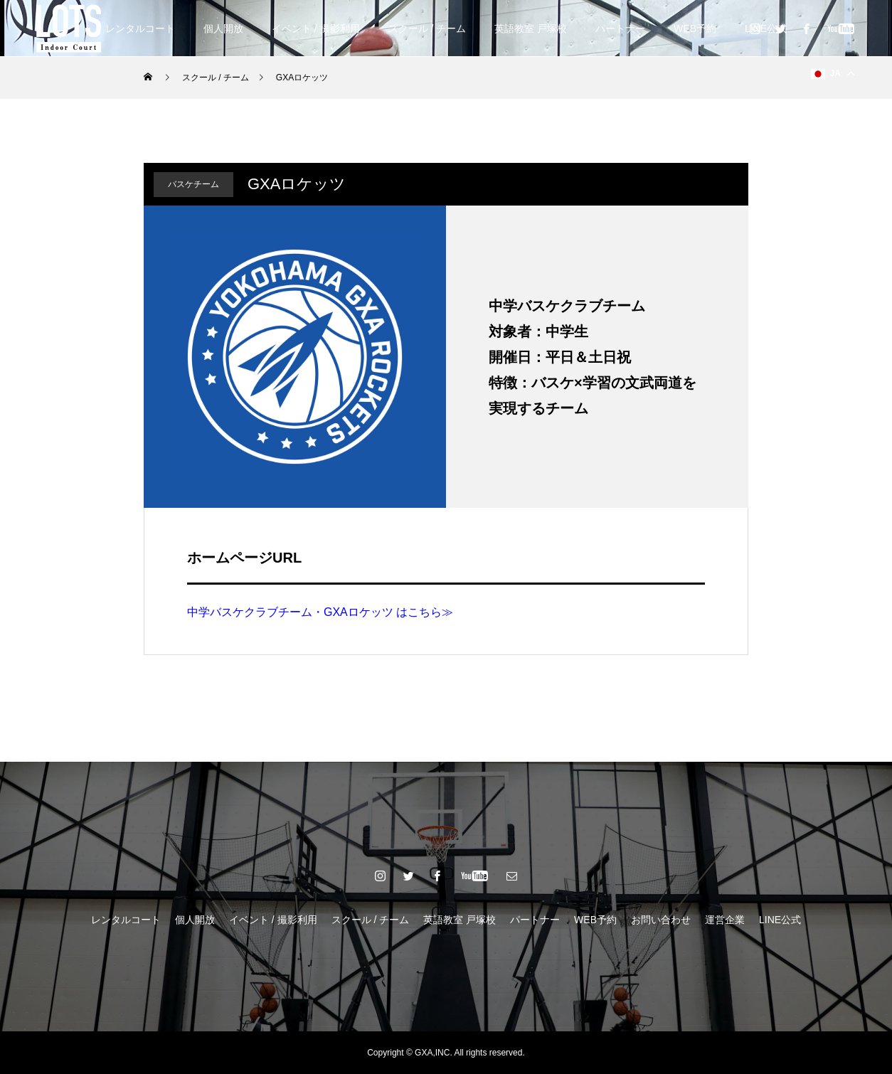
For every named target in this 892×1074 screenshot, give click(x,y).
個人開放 (223, 28)
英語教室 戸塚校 (530, 28)
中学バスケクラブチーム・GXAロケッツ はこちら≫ (320, 612)
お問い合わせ (661, 919)
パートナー (620, 28)
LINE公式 (780, 919)
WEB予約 (695, 28)
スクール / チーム (427, 28)
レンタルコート (140, 28)
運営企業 (725, 919)
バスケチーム (193, 184)
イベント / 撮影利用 (316, 28)
